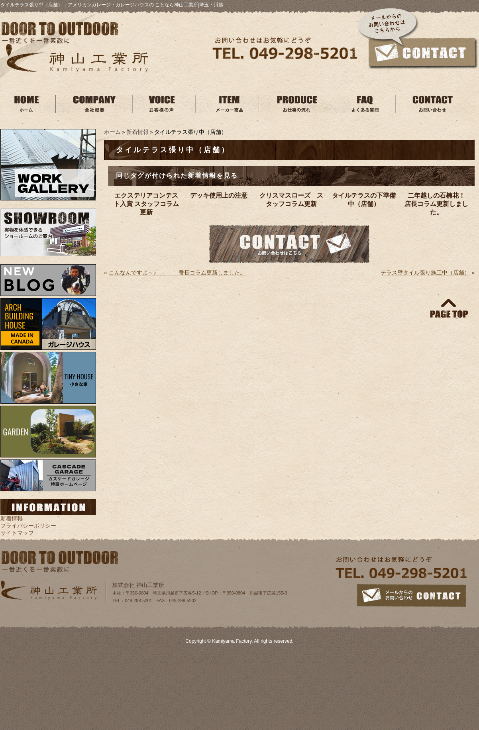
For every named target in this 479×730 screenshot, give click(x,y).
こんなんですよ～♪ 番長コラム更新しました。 (177, 272)
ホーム (112, 132)
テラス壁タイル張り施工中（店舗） (425, 272)
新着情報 (137, 132)
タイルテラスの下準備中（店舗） (364, 199)
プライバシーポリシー (28, 525)
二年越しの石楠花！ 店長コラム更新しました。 (437, 204)
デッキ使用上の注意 (218, 195)
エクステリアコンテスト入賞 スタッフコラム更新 (146, 204)
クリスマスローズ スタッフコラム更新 (291, 199)
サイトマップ (17, 533)
